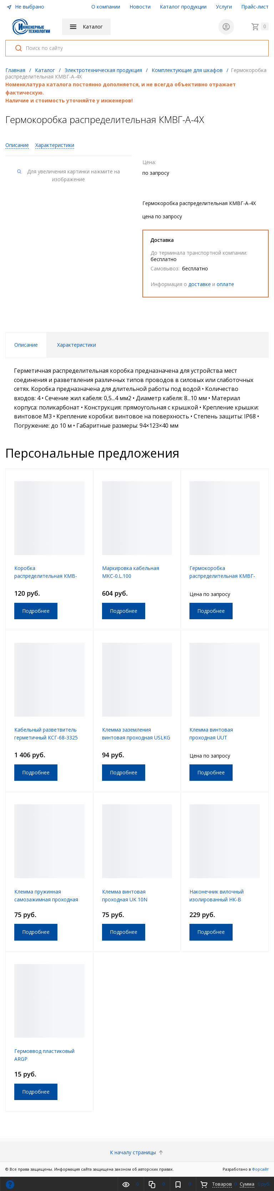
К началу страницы (137, 1152)
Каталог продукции (183, 6)
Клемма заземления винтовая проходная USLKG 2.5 (136, 737)
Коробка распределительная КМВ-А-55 (45, 576)
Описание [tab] (26, 344)
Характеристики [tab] (76, 344)
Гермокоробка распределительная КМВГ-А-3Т (222, 576)
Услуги (224, 6)
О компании (105, 6)
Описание (17, 145)
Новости (140, 6)
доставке (199, 284)
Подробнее (36, 610)
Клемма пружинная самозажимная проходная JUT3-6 (46, 899)
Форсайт (260, 1169)
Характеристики (54, 145)
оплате (225, 284)
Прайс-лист (255, 6)
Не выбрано (25, 6)
